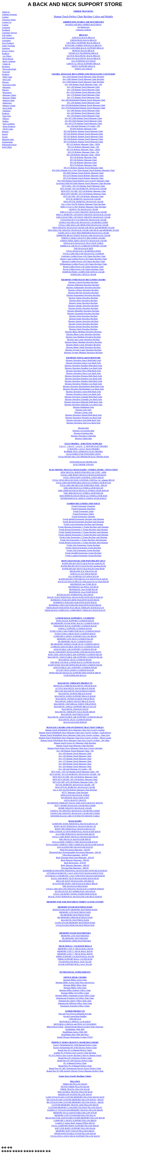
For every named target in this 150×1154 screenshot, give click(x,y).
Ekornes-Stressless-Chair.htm (83, 436)
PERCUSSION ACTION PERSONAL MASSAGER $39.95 (75, 831)
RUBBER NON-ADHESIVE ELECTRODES (83, 451)
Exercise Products (6, 72)
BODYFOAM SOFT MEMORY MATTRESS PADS (75, 909)
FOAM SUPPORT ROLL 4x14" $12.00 (75, 964)
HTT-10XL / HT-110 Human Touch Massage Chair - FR (75, 771)
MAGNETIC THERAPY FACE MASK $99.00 (75, 711)
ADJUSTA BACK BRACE (83, 37)
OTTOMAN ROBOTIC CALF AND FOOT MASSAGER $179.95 (75, 873)
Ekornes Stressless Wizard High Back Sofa (83, 415)
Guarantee (6, 40)
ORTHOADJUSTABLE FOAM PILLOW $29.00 (75, 1133)
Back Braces (8, 58)
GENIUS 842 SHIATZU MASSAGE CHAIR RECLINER (75, 813)
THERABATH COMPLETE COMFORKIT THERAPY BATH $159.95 (75, 610)
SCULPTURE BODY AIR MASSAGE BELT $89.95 (75, 883)
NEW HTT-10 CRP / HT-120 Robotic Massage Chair (83, 191)
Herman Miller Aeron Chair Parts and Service (75, 982)
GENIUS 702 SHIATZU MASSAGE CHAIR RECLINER (75, 810)
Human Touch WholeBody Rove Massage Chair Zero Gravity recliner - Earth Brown (75, 732)
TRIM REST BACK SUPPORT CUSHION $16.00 (75, 626)
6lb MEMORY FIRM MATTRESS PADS (75, 917)
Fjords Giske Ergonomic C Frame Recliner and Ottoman (83, 537)
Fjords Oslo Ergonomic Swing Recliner (83, 545)
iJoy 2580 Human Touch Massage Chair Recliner (83, 79)
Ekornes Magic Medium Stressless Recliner (83, 342)
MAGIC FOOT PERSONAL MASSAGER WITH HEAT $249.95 (75, 597)
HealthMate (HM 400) (75, 1029)
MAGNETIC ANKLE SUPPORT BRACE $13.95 (75, 706)
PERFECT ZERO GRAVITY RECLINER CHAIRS (83, 238)
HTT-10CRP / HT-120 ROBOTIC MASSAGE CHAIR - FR (75, 774)
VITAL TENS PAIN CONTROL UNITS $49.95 (83, 477)
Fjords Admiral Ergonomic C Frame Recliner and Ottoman (83, 534)
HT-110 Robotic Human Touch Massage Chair (83, 141)
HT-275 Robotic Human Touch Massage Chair (83, 167)
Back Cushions (9, 61)
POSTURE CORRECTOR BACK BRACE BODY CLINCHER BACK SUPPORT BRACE (83, 46)
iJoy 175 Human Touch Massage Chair (83, 97)
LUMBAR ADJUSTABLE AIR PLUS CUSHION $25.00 (75, 646)
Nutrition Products (6, 112)
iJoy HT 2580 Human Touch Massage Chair (83, 118)
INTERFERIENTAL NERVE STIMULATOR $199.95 (83, 498)
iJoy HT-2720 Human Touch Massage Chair (83, 123)
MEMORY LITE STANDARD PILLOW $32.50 (75, 1115)
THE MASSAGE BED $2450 (75, 886)
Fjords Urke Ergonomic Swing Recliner (83, 550)
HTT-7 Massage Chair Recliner (75, 792)
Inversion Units (9, 84)
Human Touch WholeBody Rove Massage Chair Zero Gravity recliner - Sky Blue (75, 740)
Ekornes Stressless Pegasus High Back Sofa (83, 376)
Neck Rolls (7, 108)
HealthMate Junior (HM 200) (75, 1032)
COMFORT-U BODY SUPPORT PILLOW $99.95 (75, 636)
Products (5, 53)
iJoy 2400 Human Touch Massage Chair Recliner (83, 82)
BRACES (83, 35)
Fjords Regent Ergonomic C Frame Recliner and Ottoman (83, 529)
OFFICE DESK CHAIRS (75, 977)
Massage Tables (9, 97)
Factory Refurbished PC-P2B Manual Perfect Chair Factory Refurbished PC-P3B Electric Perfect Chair (75, 1046)
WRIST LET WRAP (83, 69)
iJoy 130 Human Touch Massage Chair (75, 756)
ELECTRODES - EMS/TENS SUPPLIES (83, 443)
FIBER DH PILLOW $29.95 (75, 1084)
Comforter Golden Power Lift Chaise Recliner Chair (83, 256)
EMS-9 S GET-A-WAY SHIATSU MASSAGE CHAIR (83, 212)
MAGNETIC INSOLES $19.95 (75, 709)
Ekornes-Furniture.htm (83, 433)
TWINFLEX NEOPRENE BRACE (83, 53)
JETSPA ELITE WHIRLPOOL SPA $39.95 (75, 594)
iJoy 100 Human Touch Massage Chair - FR (83, 84)
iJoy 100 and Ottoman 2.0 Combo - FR (83, 126)
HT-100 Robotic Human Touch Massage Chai (83, 131)
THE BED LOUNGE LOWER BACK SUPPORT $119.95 (75, 662)
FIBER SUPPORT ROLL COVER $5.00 (75, 959)
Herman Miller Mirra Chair (75, 985)
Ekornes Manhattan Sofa (83, 407)
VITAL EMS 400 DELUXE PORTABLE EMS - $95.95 (83, 485)
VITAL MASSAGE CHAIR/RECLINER (83, 251)
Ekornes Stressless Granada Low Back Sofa (83, 399)
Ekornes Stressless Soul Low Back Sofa (83, 423)
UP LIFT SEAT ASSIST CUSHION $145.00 (75, 670)
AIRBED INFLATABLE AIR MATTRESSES (83, 22)
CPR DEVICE (75, 1019)
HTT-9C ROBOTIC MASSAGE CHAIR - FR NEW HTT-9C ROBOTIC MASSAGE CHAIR (75, 785)
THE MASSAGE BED (83, 248)
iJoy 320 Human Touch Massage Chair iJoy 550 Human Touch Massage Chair (83, 114)
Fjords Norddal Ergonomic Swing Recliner (83, 553)
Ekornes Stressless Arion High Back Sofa (83, 391)
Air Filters (7, 56)
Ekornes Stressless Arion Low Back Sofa (83, 394)
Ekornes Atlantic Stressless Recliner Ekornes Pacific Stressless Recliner (83, 306)
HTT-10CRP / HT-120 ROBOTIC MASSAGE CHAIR (83, 188)
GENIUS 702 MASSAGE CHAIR (83, 209)
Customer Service (9, 32)
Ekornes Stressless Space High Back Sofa (83, 360)
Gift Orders (7, 35)
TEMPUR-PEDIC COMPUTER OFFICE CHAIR (83, 272)
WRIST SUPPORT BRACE (83, 66)
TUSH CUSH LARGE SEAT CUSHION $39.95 (75, 633)
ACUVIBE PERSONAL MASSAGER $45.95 (75, 834)
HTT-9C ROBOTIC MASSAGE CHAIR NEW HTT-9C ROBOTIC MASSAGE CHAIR (83, 200)
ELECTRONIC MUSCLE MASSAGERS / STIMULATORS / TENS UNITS (83, 469)
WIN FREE (7, 147)
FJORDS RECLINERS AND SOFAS (83, 503)
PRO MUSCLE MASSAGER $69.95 (75, 839)
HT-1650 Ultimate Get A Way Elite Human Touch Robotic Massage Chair (83, 170)
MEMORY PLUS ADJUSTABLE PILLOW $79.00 (75, 1112)
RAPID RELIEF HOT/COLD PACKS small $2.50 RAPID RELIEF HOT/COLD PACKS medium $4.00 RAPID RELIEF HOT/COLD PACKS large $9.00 (83, 566)
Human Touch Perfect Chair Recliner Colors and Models (83, 16)
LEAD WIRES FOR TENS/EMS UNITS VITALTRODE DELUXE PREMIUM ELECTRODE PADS (83, 455)
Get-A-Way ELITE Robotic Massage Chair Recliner (83, 204)
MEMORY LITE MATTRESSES (75, 935)
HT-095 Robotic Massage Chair (83, 128)
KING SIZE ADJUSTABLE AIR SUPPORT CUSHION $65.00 (75, 654)
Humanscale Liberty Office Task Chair (75, 1000)
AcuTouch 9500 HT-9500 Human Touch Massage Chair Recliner (83, 183)
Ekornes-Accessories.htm (83, 430)
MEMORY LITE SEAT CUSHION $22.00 (75, 639)
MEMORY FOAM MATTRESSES (75, 933)
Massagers (7, 92)
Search (5, 134)
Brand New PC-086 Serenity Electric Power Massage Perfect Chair (75, 1071)
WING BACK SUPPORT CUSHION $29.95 (75, 620)
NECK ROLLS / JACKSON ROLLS (75, 946)
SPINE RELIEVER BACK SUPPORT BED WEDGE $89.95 (75, 672)
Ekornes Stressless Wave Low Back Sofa (83, 373)
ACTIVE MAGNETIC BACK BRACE (83, 56)
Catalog (5, 17)
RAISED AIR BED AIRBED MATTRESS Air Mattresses (83, 25)
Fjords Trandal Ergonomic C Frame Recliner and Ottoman (83, 532)
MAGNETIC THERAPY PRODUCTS (75, 683)
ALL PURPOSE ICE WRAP (83, 61)
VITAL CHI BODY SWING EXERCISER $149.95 (75, 894)
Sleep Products (9, 126)
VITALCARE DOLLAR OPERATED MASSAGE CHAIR (83, 225)
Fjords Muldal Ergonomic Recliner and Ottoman (83, 519)
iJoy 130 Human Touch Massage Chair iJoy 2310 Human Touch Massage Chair (83, 90)
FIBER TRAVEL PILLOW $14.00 (75, 1089)
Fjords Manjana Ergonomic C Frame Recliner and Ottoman (83, 527)
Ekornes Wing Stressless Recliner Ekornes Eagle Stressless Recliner (83, 317)
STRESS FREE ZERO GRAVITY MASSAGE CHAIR (83, 240)
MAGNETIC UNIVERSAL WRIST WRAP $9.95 (75, 704)
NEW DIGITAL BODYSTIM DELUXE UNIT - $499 (83, 472)
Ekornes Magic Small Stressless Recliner (83, 347)
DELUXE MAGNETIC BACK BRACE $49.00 (75, 691)
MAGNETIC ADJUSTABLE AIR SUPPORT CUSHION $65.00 (75, 657)
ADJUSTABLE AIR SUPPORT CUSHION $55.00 (75, 649)
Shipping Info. (8, 139)
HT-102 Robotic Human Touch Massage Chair (83, 134)
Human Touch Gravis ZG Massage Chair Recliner (75, 743)
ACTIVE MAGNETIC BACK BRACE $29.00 (75, 688)
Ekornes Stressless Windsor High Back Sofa (83, 381)
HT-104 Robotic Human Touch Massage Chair (83, 139)
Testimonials (7, 142)
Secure (5, 137)
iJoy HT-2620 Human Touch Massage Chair (83, 121)
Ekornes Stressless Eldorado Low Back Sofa (83, 404)
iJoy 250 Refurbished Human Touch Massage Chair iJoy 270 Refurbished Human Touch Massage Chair (83, 106)
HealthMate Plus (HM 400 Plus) (75, 1034)
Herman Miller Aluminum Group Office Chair (75, 995)
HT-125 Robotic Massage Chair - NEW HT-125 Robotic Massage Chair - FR (83, 145)
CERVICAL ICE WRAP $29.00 (83, 574)
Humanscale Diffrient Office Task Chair (75, 1003)
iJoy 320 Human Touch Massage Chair (75, 766)
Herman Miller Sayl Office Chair (75, 993)
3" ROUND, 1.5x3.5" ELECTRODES (83, 449)
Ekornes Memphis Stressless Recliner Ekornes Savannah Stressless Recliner (83, 312)
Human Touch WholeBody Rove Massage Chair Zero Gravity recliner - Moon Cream (75, 738)
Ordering (6, 48)
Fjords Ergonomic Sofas (83, 511)
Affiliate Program (9, 14)
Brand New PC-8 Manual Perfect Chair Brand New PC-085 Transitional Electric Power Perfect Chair (75, 1067)
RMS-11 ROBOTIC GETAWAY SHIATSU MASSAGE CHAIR (83, 214)
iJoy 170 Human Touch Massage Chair (83, 95)
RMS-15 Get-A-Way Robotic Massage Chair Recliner (83, 206)
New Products (8, 43)
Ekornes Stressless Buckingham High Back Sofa (83, 386)
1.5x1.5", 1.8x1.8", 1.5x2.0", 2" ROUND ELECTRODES (83, 446)
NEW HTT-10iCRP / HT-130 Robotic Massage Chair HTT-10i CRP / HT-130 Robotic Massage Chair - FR (74, 780)
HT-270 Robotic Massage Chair (83, 165)
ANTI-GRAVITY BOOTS (75, 800)
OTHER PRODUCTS (75, 1011)
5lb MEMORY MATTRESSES (75, 938)
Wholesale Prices (9, 144)
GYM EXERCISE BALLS (75, 675)
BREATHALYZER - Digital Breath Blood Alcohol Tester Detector (75, 1026)
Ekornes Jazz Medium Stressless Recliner (83, 337)
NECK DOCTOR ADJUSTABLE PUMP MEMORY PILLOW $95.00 (75, 1118)
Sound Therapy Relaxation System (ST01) (75, 1037)
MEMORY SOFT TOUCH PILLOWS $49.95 (75, 1131)
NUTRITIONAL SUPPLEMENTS (75, 972)
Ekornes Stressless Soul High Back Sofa (83, 420)
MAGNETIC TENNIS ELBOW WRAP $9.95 (75, 698)
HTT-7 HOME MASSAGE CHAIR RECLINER (75, 805)
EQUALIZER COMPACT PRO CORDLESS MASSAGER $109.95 (75, 844)
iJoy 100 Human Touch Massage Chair (83, 87)
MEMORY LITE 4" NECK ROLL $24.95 (75, 948)
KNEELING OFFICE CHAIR (83, 274)
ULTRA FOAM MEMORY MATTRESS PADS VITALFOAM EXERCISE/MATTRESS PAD (75, 923)
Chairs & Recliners (6, 65)
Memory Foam (9, 105)
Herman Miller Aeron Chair (75, 980)
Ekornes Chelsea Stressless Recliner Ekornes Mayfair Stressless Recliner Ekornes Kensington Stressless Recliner (83, 292)
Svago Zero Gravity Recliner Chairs (75, 1076)
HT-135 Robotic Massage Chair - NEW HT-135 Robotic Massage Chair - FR (83, 150)
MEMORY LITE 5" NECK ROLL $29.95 (75, 951)
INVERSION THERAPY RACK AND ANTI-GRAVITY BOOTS (75, 803)
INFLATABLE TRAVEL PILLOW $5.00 (75, 1092)
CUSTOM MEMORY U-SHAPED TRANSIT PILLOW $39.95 (75, 1107)
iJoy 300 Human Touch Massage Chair (83, 110)
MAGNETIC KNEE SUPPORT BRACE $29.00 (75, 696)
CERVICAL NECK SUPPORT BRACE (83, 63)
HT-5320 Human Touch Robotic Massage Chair (83, 178)
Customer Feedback (6, 28)
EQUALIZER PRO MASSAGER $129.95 (75, 847)
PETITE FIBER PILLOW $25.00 (75, 1086)
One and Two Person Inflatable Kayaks (75, 1013)
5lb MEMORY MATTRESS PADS (75, 915)
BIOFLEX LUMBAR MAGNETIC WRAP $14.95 (75, 685)
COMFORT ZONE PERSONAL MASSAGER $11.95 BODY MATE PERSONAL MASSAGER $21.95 (75, 824)
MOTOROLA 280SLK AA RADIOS (75, 1021)
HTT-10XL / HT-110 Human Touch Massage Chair (83, 186)
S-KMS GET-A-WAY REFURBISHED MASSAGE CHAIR (83, 233)
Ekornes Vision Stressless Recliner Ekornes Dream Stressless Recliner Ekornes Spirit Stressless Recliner (83, 326)
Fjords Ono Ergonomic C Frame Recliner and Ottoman (83, 540)
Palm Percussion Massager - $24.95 (75, 849)
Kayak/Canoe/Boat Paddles (75, 1016)
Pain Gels (7, 116)
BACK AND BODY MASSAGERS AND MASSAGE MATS (75, 652)
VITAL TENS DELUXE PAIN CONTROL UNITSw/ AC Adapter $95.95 (83, 480)
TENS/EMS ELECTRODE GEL (83, 462)
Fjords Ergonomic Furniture (83, 506)
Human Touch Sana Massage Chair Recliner (75, 745)
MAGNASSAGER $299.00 (75, 722)
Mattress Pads (8, 100)
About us (6, 12)
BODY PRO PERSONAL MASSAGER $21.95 (75, 829)
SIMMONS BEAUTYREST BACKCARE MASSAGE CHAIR (83, 235)
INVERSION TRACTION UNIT (75, 797)
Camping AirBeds (83, 29)
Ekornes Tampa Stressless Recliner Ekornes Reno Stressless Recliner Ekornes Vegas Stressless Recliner (83, 300)
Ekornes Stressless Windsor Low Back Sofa (83, 383)
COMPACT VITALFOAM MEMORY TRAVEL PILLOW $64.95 (75, 1110)
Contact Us (6, 22)
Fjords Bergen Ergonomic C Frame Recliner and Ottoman (83, 542)
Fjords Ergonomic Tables (83, 514)
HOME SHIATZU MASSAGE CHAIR (75, 808)
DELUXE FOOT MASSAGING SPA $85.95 (75, 881)
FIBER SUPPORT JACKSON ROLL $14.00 (75, 956)
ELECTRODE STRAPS (83, 464)
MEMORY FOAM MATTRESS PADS (75, 907)
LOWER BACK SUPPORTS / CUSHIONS (74, 618)
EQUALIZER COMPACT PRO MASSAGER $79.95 (75, 842)
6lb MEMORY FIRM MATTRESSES (75, 941)
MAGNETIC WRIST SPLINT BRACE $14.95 (75, 701)
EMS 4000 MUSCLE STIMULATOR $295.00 (83, 493)
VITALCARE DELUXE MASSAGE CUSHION (83, 253)
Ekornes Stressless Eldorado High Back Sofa (83, 402)
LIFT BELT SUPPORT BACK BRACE (83, 42)
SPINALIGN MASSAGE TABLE (75, 795)
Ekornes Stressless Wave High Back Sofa (83, 370)
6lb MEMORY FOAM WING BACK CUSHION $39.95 (75, 623)
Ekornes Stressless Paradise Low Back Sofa (83, 368)
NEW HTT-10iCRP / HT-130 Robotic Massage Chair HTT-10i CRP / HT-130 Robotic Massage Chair (83, 195)
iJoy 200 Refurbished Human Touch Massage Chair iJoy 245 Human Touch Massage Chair (83, 101)
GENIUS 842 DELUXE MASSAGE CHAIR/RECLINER (83, 222)
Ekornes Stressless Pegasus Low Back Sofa (83, 378)
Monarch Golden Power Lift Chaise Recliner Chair (83, 261)
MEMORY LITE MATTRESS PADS (75, 912)
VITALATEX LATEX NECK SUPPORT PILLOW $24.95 (75, 1136)
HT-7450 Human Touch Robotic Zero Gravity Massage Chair (83, 180)
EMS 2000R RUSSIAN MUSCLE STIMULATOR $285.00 (83, 490)
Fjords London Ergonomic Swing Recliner (83, 555)
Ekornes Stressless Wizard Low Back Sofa (83, 417)
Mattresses (7, 103)
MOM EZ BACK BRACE (83, 50)
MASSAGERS (75, 821)
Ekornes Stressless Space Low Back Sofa (83, 363)
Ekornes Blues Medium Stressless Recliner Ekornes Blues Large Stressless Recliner (83, 332)
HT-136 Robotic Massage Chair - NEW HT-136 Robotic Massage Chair (83, 155)
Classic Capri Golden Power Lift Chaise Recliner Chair (83, 259)
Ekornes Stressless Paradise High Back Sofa (83, 365)
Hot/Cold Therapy (6, 80)
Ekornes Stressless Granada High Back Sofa (83, 397)
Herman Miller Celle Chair (75, 987)
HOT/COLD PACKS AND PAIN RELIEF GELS (83, 561)
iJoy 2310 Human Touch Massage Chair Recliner (83, 76)
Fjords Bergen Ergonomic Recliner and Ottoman (83, 521)
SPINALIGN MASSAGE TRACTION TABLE (83, 243)
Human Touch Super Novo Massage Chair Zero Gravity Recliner (75, 748)
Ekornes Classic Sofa (83, 412)
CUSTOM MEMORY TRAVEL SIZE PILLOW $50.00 (75, 1105)
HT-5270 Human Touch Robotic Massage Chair (83, 175)
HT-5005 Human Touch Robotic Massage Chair (83, 173)
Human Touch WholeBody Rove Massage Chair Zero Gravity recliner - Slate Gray (75, 735)
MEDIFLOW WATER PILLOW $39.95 (75, 1094)
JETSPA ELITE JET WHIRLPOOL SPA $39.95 (75, 891)
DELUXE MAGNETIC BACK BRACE (83, 58)
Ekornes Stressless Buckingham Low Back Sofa (83, 389)
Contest (5, 25)
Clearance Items (9, 19)
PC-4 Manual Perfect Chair (75, 1063)
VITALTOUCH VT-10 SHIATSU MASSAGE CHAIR (83, 220)
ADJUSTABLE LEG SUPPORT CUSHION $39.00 (75, 667)
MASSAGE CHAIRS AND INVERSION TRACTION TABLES (75, 727)
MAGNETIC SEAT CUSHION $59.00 (75, 659)
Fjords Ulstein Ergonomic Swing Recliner (83, 547)
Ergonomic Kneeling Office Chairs (75, 1006)
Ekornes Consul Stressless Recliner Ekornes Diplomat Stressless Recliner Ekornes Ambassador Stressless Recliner (83, 285)
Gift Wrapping (8, 38)
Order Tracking (8, 45)
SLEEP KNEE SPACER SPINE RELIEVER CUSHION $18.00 (75, 665)
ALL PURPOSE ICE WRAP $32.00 (83, 576)
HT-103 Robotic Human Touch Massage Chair (83, 136)
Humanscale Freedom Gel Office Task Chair (75, 998)
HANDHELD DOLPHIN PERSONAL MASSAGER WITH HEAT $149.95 (75, 870)
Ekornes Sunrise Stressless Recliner (83, 321)
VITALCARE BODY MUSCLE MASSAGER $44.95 (83, 475)
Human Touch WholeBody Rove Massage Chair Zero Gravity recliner (75, 730)
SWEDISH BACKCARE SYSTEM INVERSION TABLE (75, 816)
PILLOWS (75, 1081)
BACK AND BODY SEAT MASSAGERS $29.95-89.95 (75, 878)
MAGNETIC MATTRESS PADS (75, 714)
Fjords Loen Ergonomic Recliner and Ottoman (83, 524)
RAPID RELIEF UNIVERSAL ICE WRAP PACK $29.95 (83, 579)
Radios (5, 121)
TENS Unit (7, 129)
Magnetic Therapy (6, 88)
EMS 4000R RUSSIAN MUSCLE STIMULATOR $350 (83, 495)
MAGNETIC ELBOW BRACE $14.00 (74, 693)
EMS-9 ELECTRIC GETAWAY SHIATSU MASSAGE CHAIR (83, 217)
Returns (5, 131)
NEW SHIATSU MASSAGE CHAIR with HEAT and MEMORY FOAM (83, 227)
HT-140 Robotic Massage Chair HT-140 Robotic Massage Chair (83, 161)
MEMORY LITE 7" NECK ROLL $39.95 (75, 954)
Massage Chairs (9, 95)
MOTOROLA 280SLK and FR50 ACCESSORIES (75, 1024)
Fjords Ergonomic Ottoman (83, 516)
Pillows (6, 118)
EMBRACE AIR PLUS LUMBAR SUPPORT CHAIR (83, 246)
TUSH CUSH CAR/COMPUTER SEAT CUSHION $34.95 (75, 631)
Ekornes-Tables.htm (83, 438)
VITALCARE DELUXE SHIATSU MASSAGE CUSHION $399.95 (75, 889)
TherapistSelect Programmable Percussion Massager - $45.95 (75, 852)
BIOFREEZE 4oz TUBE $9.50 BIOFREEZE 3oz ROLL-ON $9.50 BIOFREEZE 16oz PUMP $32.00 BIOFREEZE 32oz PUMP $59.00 (83, 588)
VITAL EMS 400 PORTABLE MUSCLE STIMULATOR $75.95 (83, 482)
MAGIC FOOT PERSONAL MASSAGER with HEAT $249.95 (75, 896)
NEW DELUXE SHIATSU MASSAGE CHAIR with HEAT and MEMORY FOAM (83, 230)
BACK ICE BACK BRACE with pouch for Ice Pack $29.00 (83, 581)
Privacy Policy (8, 51)
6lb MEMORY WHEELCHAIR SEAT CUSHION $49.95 (75, 644)
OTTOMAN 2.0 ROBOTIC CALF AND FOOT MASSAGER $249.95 (75, 875)
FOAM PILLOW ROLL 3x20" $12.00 (75, 961)
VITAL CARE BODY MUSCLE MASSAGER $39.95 (75, 836)
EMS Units (7, 77)
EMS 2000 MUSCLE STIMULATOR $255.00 (83, 488)
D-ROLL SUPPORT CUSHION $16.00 (75, 628)
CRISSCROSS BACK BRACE (83, 40)
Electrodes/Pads (9, 69)
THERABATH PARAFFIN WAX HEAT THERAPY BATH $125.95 (75, 607)
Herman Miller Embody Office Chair (75, 990)
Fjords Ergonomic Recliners (83, 508)
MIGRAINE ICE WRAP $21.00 (83, 571)
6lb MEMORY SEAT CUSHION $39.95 (75, 641)
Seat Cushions (9, 124)
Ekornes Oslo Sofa (83, 410)
